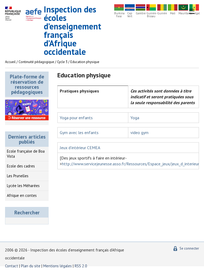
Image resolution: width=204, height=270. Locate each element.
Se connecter (189, 248)
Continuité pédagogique (36, 62)
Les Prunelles (17, 175)
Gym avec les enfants (79, 132)
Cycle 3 (62, 62)
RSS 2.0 (81, 265)
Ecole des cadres (21, 166)
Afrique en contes (22, 195)
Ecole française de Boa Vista (26, 154)
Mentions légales (57, 265)
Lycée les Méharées (23, 185)
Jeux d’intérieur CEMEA (80, 147)
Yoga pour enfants (76, 117)
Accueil (10, 62)
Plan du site (31, 265)
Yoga (134, 117)
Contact (11, 265)
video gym (139, 132)
